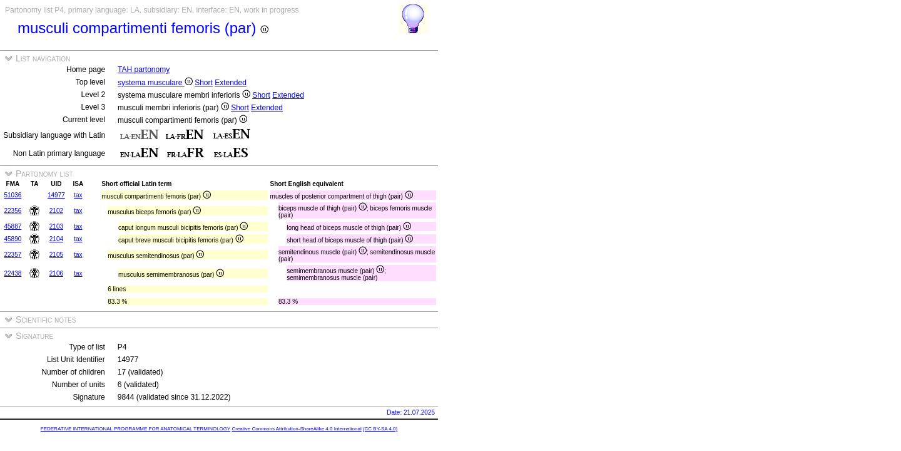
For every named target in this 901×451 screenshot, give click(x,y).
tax (78, 195)
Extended (231, 82)
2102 (56, 210)
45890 (12, 239)
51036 (12, 195)
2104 (56, 239)
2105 (56, 254)
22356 (12, 210)
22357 (12, 254)
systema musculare (155, 82)
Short (204, 82)
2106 (56, 273)
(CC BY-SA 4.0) (380, 429)
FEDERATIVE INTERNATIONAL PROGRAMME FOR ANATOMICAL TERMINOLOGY (135, 429)
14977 (56, 195)
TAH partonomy (144, 69)
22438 (12, 273)
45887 (12, 226)
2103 (56, 226)
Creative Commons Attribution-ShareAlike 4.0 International (296, 429)
